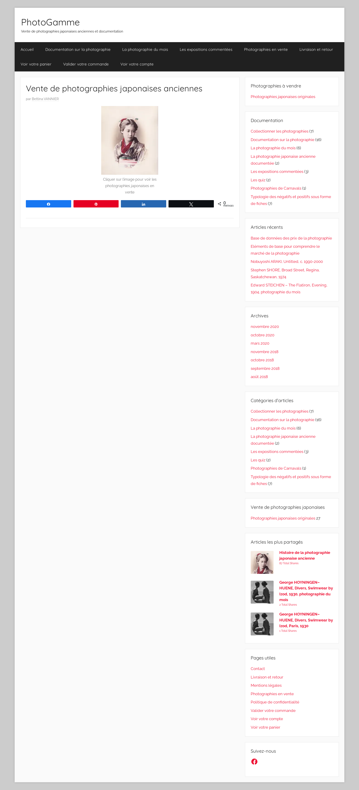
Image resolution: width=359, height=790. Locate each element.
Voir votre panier (36, 64)
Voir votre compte (137, 64)
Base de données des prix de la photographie (291, 238)
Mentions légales (266, 685)
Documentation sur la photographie (78, 49)
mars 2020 (260, 343)
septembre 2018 (265, 368)
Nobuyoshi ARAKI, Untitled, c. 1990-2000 (287, 261)
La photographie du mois (145, 49)
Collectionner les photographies (279, 131)
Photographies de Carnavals (276, 188)
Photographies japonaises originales (283, 96)
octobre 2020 (262, 335)
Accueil (27, 49)
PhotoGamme (50, 22)
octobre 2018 (262, 360)
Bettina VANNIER (45, 99)
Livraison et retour (316, 49)
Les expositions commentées (206, 49)
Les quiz (258, 180)
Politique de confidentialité (275, 702)
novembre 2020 (265, 326)
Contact (258, 668)
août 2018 (259, 376)
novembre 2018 (264, 351)
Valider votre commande (86, 64)
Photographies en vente (266, 49)
